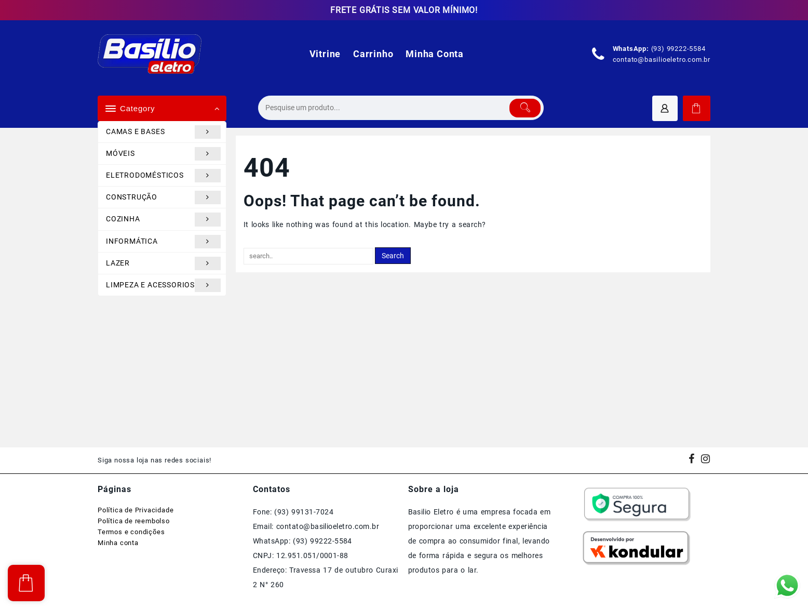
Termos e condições (131, 532)
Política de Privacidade (135, 510)
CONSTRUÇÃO (163, 197)
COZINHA (163, 219)
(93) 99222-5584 (678, 48)
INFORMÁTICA (163, 241)
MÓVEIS (163, 154)
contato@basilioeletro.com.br (661, 59)
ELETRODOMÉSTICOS (163, 175)
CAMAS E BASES (163, 132)
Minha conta (118, 543)
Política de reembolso (134, 521)
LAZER (163, 263)
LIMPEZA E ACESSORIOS (163, 285)
